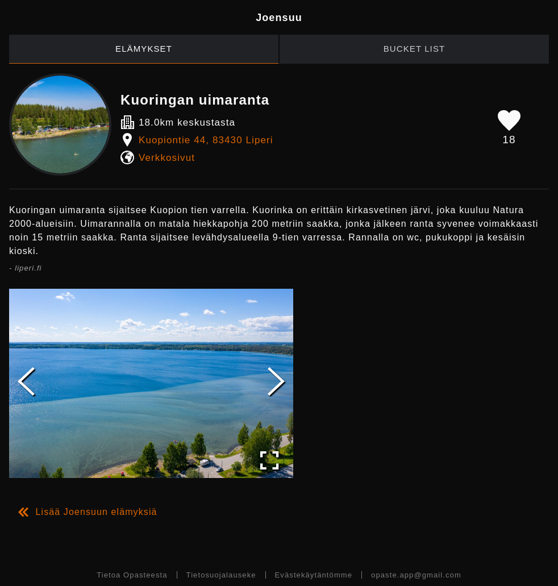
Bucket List (414, 48)
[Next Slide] (276, 383)
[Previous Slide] (26, 383)
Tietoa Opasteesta (132, 575)
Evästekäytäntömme (313, 575)
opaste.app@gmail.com (416, 575)
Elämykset (143, 48)
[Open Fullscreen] (269, 460)
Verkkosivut (167, 157)
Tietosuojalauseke (221, 575)
